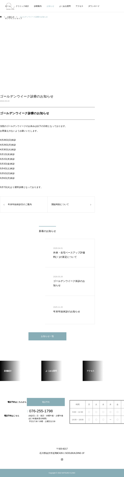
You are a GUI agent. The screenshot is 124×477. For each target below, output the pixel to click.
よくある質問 (65, 6)
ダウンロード (94, 6)
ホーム (8, 6)
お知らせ (50, 6)
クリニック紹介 (22, 6)
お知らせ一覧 (47, 336)
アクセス (79, 6)
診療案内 (38, 6)
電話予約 (46, 402)
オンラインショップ (13, 18)
